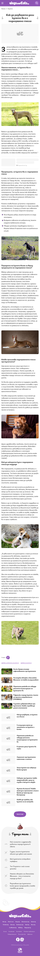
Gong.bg (17, 921)
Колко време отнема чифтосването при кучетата (24, 670)
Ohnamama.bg (25, 921)
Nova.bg (33, 924)
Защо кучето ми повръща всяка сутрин (26, 768)
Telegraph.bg (27, 927)
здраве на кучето (26, 663)
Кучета (10, 8)
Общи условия (26, 944)
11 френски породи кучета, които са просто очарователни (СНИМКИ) (25, 697)
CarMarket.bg (12, 927)
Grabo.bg (33, 921)
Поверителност (12, 934)
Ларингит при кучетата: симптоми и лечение (26, 758)
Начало (3, 8)
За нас (5, 931)
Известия (29, 934)
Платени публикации (29, 931)
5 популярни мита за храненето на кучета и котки (25, 727)
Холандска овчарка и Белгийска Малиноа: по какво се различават (26, 679)
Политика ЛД (21, 934)
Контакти (19, 931)
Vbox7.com (11, 921)
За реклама (11, 931)
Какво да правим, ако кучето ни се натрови (25, 800)
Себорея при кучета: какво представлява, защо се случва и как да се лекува (27, 780)
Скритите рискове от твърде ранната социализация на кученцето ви (24, 688)
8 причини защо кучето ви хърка (26, 747)
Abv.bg (4, 921)
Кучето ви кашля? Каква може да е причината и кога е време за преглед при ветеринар (28, 791)
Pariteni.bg (6, 924)
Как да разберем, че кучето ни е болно (27, 715)
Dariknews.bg (19, 924)
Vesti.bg (27, 924)
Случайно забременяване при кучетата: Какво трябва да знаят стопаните (24, 705)
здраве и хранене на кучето (10, 663)
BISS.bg (20, 927)
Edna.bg (12, 924)
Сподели (5, 657)
